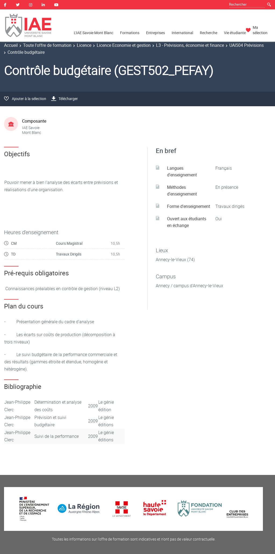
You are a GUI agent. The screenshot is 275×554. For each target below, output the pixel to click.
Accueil (11, 45)
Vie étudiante (235, 32)
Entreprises (155, 32)
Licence (84, 45)
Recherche (208, 32)
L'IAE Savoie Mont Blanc (93, 32)
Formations (129, 32)
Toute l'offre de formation (47, 45)
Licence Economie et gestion (124, 45)
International (182, 32)
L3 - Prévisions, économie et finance (190, 45)
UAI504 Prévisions (246, 45)
